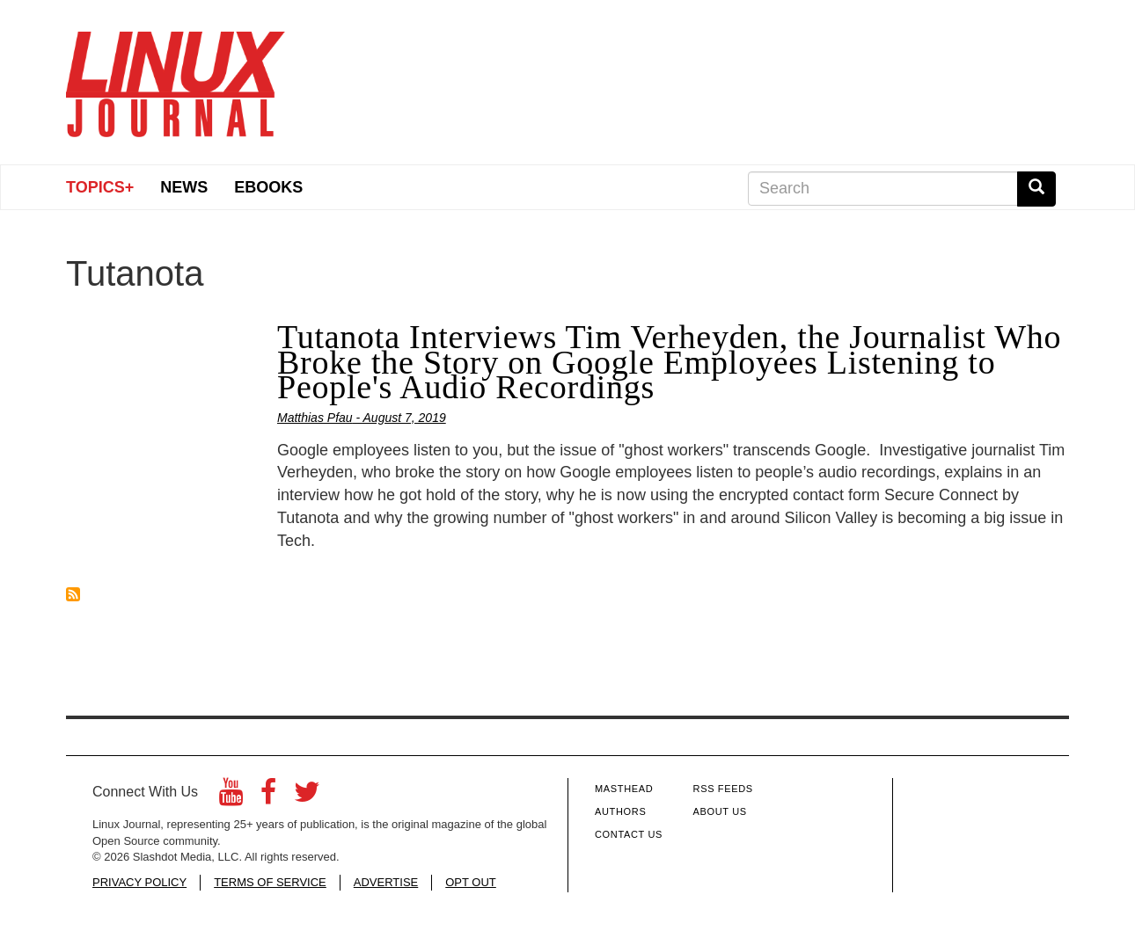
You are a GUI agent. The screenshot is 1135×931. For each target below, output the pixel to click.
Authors (620, 811)
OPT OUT (470, 882)
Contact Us (629, 834)
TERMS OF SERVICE (270, 882)
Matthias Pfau (315, 418)
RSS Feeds (723, 788)
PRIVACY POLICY (139, 882)
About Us (720, 811)
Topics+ (100, 187)
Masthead (624, 788)
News (184, 187)
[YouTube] (231, 796)
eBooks (268, 187)
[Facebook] (268, 796)
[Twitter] (307, 796)
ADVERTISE (386, 882)
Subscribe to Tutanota (73, 594)
